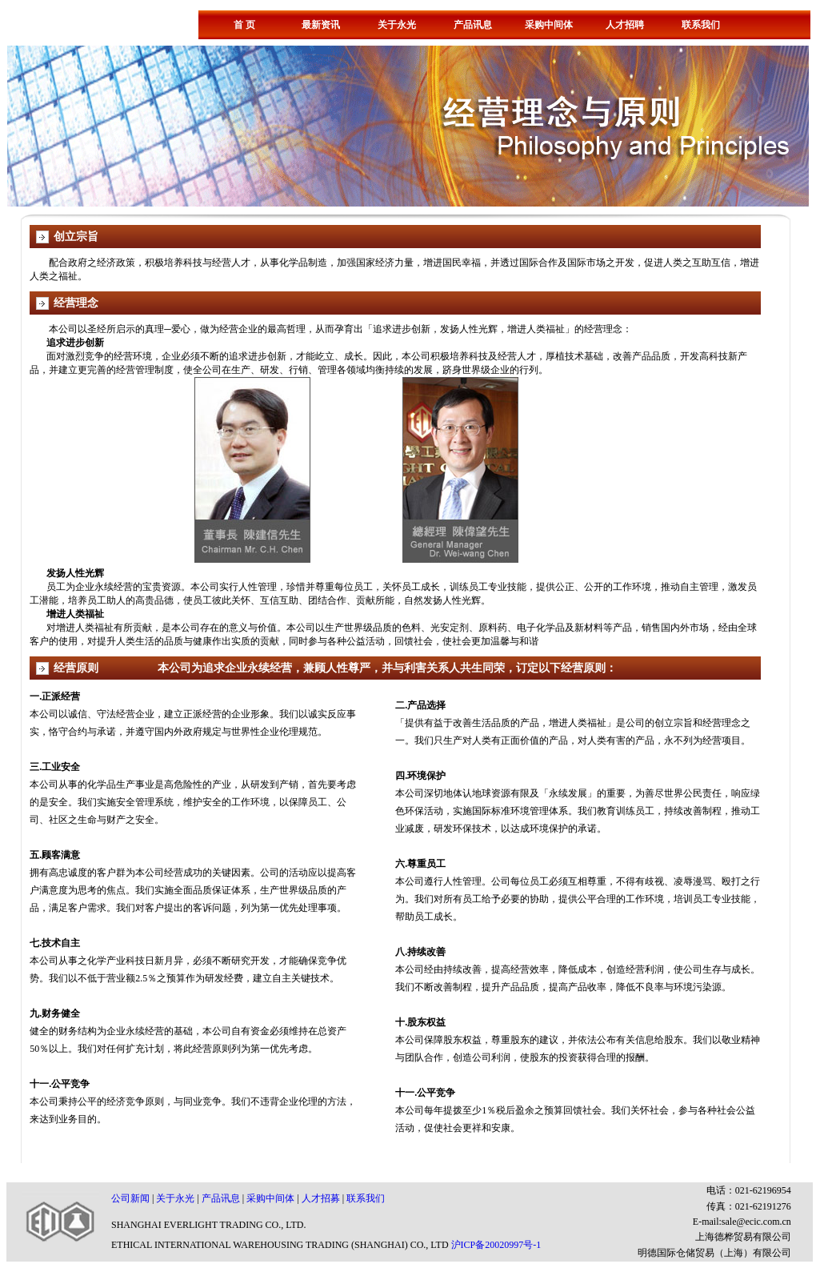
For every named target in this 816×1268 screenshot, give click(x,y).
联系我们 (701, 24)
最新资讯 (321, 24)
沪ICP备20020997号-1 (496, 1244)
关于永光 (397, 24)
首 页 (244, 24)
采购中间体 (549, 24)
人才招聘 (625, 24)
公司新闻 (131, 1198)
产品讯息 (473, 24)
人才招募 (321, 1198)
